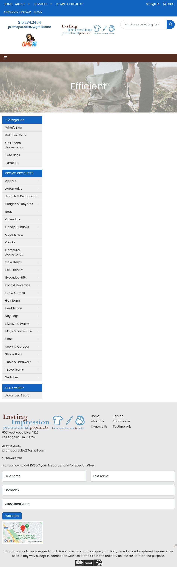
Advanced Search (18, 395)
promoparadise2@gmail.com (29, 27)
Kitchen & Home (17, 323)
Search (118, 416)
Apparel (11, 181)
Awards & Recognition (21, 196)
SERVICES (41, 4)
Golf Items (13, 300)
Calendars (12, 219)
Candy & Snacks (17, 227)
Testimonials (122, 426)
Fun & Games (15, 293)
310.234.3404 (29, 22)
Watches (11, 377)
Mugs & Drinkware (18, 331)
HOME (8, 4)
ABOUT (20, 4)
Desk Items (13, 262)
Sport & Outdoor (17, 346)
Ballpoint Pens (15, 135)
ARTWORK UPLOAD (17, 12)
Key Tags (11, 316)
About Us (97, 421)
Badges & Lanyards (19, 204)
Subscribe (12, 516)
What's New (13, 127)
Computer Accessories (14, 252)
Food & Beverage (17, 285)
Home (95, 416)
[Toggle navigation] (6, 57)
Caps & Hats (14, 234)
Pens (8, 339)
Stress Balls (13, 354)
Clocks (10, 242)
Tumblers (12, 163)
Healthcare (13, 308)
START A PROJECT (69, 4)
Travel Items (14, 369)
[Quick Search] (143, 24)
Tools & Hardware (18, 362)
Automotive (13, 188)
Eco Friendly (14, 270)
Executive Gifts (16, 277)
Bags (8, 211)
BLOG (38, 12)
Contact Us (99, 426)
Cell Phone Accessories (14, 145)
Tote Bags (12, 155)
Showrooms (121, 421)
